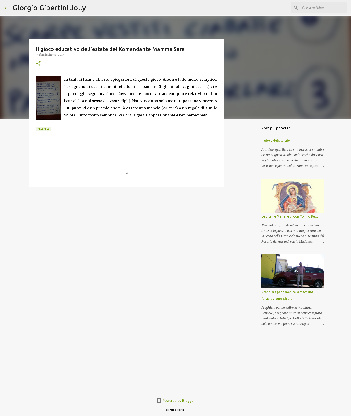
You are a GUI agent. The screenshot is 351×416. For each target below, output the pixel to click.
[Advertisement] (126, 225)
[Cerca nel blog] (323, 7)
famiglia (43, 129)
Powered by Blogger (175, 401)
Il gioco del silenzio (275, 140)
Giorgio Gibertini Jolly (49, 8)
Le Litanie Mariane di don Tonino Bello (290, 216)
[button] (38, 64)
